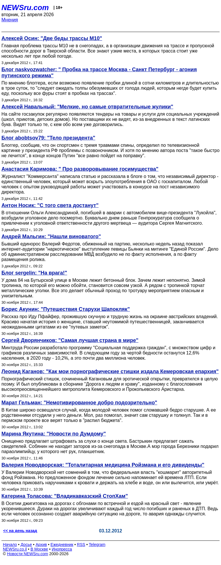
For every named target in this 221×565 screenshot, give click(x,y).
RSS (81, 544)
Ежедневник (62, 544)
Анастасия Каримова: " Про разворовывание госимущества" (80, 169)
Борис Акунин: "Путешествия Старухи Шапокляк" (65, 309)
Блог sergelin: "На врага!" (34, 273)
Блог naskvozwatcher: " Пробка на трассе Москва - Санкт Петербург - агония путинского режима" (99, 72)
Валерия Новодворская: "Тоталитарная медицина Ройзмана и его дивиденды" (102, 465)
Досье (26, 544)
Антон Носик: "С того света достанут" (49, 205)
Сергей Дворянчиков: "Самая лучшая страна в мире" (69, 340)
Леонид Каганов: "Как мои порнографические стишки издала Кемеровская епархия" (110, 371)
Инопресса (62, 549)
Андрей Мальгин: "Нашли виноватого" (51, 236)
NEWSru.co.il (15, 549)
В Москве (39, 549)
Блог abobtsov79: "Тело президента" (48, 138)
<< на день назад (20, 530)
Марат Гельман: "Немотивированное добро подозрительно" (79, 403)
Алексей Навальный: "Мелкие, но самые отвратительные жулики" (87, 107)
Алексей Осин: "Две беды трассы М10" (51, 38)
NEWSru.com (25, 7)
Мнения (9, 19)
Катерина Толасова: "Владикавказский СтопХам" (64, 496)
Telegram (97, 544)
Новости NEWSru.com (27, 553)
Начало (10, 544)
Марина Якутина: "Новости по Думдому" (53, 434)
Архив (41, 544)
